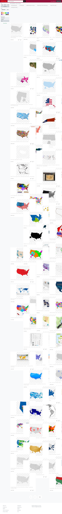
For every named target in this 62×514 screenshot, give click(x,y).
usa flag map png (14, 5)
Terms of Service (6, 510)
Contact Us (5, 507)
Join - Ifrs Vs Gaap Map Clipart (54, 451)
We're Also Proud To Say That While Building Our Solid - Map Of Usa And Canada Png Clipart (55, 238)
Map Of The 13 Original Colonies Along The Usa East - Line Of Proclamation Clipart (29, 139)
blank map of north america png (42, 5)
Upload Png (19, 507)
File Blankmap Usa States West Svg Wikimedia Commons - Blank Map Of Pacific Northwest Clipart (16, 104)
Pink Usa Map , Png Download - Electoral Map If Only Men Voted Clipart (41, 55)
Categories (19, 505)
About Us (4, 505)
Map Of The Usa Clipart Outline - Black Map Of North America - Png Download (16, 176)
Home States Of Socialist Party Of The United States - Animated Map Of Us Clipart (29, 437)
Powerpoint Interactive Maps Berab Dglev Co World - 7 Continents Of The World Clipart (16, 365)
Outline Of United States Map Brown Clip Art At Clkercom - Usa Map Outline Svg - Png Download (55, 219)
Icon (18, 511)
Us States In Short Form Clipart (28, 401)
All (7, 9)
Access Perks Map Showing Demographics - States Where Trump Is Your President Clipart (29, 383)
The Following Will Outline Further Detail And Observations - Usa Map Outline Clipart (42, 255)
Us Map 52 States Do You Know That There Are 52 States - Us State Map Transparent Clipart (16, 486)
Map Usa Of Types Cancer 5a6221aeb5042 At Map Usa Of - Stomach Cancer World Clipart (16, 298)
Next (40, 497)
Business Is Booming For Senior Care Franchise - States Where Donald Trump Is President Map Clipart (55, 200)
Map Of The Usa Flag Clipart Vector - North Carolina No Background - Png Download (42, 127)
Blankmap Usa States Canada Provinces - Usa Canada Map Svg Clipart (55, 162)
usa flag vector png (14, 7)
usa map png (21, 5)
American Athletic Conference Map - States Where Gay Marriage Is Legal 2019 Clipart (42, 453)
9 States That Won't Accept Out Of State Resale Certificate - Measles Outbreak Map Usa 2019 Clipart (55, 257)
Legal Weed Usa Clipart (14, 449)
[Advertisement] (36, 15)
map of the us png (53, 5)
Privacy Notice (5, 511)
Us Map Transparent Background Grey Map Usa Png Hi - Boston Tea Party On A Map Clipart (16, 467)
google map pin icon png (30, 5)
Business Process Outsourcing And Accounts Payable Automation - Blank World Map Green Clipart (42, 345)
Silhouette (3, 9)
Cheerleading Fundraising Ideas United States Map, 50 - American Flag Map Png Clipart (55, 181)
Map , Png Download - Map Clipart (42, 91)
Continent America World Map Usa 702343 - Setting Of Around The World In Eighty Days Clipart (29, 158)
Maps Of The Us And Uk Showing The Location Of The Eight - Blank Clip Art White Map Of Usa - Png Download (42, 164)
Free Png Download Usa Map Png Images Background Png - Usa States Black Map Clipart (16, 36)
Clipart (18, 508)
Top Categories (53, 1)
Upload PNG (59, 1)
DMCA (4, 508)
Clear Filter (5, 23)
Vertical (2, 19)
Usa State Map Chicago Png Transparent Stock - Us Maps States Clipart (42, 472)
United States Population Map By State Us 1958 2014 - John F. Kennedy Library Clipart (29, 364)
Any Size (5, 6)
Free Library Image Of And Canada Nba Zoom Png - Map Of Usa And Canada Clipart (42, 36)
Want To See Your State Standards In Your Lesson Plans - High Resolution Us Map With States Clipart (29, 327)
